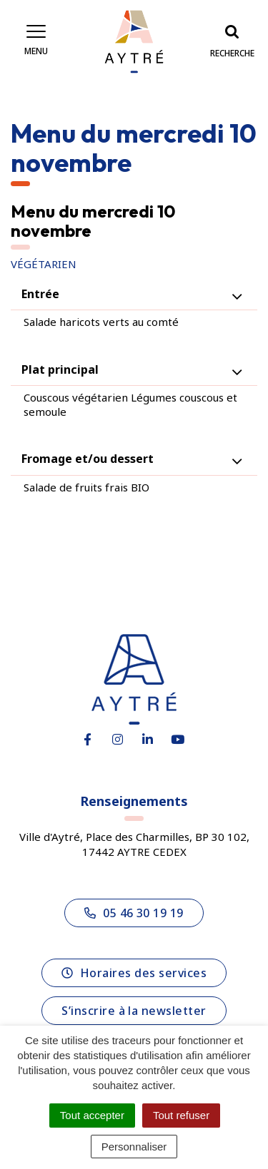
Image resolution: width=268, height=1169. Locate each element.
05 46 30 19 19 (134, 913)
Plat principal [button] (60, 369)
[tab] (134, 294)
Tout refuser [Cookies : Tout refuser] (181, 1115)
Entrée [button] (40, 294)
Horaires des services (134, 973)
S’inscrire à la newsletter (133, 1011)
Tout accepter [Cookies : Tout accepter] (92, 1115)
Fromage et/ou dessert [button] (87, 458)
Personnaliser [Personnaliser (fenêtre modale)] (134, 1146)
